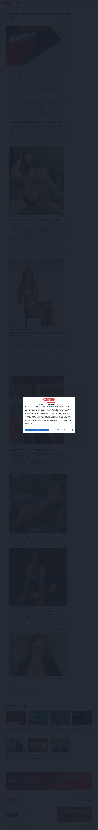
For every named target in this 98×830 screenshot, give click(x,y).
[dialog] (49, 415)
